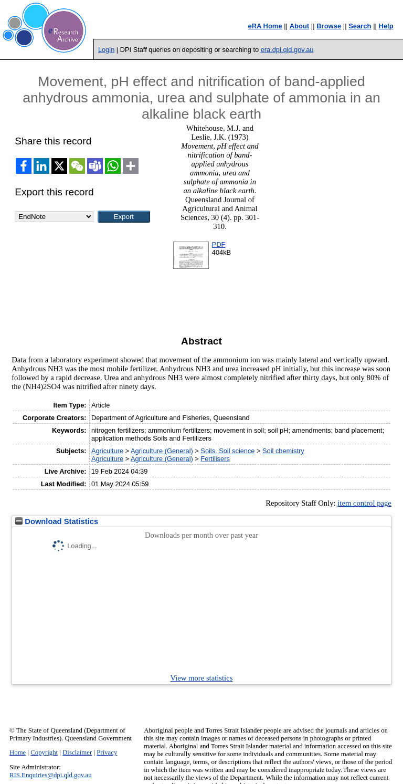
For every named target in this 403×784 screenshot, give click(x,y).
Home (17, 752)
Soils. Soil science (227, 451)
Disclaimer (77, 752)
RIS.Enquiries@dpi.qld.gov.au (50, 775)
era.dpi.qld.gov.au (287, 50)
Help (386, 26)
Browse (328, 26)
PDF (219, 244)
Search (359, 26)
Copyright (44, 752)
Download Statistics (56, 521)
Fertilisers (214, 459)
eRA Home (265, 26)
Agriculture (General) (162, 451)
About (300, 26)
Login (106, 50)
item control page (364, 503)
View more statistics (202, 678)
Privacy (107, 752)
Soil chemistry (283, 451)
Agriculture (107, 451)
